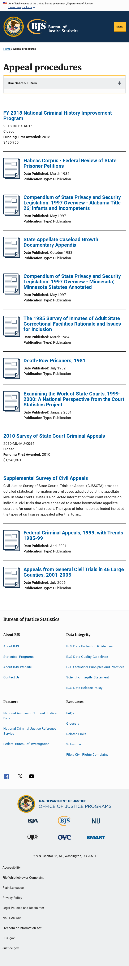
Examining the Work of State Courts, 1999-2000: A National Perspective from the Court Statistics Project (73, 399)
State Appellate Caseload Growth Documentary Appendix (60, 242)
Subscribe (73, 744)
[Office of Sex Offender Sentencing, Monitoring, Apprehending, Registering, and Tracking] (96, 840)
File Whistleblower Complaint (23, 878)
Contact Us (11, 677)
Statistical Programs (18, 656)
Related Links (76, 734)
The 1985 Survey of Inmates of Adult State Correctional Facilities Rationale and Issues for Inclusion (72, 323)
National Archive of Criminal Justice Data (29, 715)
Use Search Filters (22, 83)
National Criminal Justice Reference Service (29, 731)
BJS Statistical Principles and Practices (95, 667)
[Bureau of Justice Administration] (33, 824)
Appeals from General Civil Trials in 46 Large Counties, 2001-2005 (73, 572)
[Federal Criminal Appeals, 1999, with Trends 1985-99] (11, 550)
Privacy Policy (12, 898)
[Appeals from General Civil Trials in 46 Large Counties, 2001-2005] (11, 586)
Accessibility (12, 867)
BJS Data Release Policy (84, 688)
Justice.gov (11, 948)
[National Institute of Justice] (96, 824)
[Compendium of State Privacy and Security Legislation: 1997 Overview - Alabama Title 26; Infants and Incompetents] (11, 214)
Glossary (72, 723)
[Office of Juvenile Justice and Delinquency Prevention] (32, 840)
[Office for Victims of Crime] (64, 840)
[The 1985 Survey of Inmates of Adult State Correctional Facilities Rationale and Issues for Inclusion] (11, 335)
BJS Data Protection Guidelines (89, 646)
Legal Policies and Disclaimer (23, 908)
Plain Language (13, 888)
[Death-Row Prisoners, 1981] (11, 378)
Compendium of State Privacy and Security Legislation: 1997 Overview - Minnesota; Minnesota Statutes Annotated (72, 281)
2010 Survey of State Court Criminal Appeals (54, 436)
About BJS (11, 646)
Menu (119, 26)
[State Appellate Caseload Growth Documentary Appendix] (11, 256)
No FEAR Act (12, 918)
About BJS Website (17, 667)
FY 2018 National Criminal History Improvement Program (57, 115)
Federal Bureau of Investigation (26, 744)
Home (6, 48)
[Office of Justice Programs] (13, 26)
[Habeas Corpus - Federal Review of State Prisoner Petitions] (11, 177)
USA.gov (8, 938)
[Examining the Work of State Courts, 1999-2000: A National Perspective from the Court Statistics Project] (11, 411)
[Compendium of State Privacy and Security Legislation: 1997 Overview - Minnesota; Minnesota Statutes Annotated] (11, 293)
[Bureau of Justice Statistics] (64, 826)
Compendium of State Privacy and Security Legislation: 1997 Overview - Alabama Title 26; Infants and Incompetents (72, 202)
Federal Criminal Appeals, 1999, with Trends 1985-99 (73, 535)
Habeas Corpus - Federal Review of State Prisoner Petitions (69, 163)
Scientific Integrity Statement (87, 677)
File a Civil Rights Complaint (87, 755)
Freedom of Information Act (22, 928)
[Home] (52, 26)
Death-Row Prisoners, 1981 (54, 361)
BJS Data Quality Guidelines (87, 656)
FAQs (70, 713)
